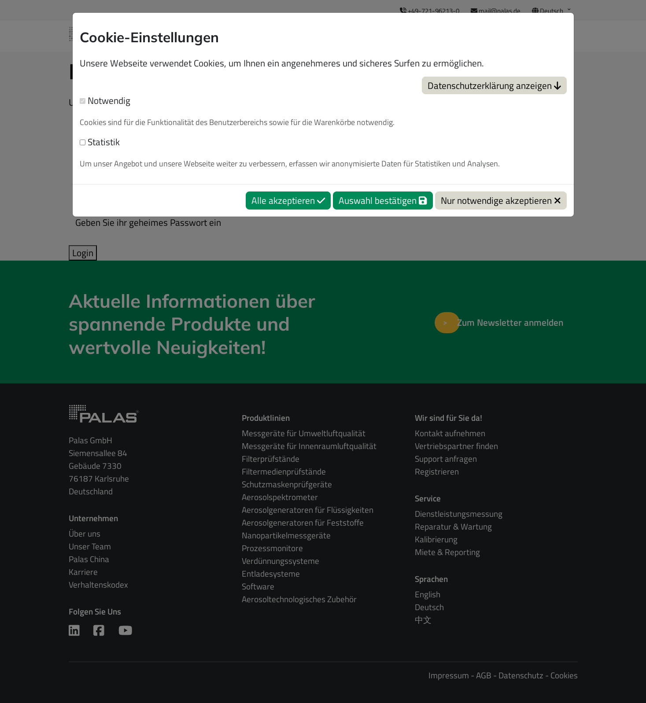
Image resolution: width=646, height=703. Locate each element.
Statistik (100, 142)
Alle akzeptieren (288, 200)
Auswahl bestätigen (383, 200)
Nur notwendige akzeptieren (501, 200)
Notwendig (105, 100)
